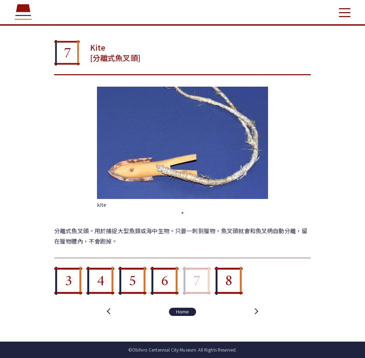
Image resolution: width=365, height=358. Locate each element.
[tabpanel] (182, 148)
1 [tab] (182, 212)
